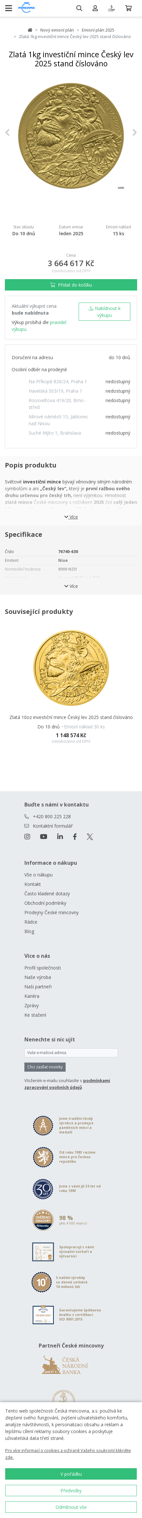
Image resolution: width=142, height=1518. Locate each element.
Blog (29, 931)
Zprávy (31, 1005)
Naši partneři (38, 986)
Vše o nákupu (38, 875)
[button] (15, 132)
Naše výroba (37, 977)
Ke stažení (35, 1015)
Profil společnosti (42, 968)
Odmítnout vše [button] (71, 1507)
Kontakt (32, 884)
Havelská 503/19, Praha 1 (55, 391)
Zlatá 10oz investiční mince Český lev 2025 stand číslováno (71, 717)
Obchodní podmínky (45, 903)
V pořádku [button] (71, 1474)
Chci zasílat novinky (45, 1067)
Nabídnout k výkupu (104, 311)
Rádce (30, 922)
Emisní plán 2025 (98, 30)
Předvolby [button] (71, 1490)
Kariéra (31, 996)
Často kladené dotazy (47, 893)
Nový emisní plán (57, 30)
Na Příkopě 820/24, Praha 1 (58, 381)
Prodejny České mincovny (51, 912)
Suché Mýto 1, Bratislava (55, 433)
